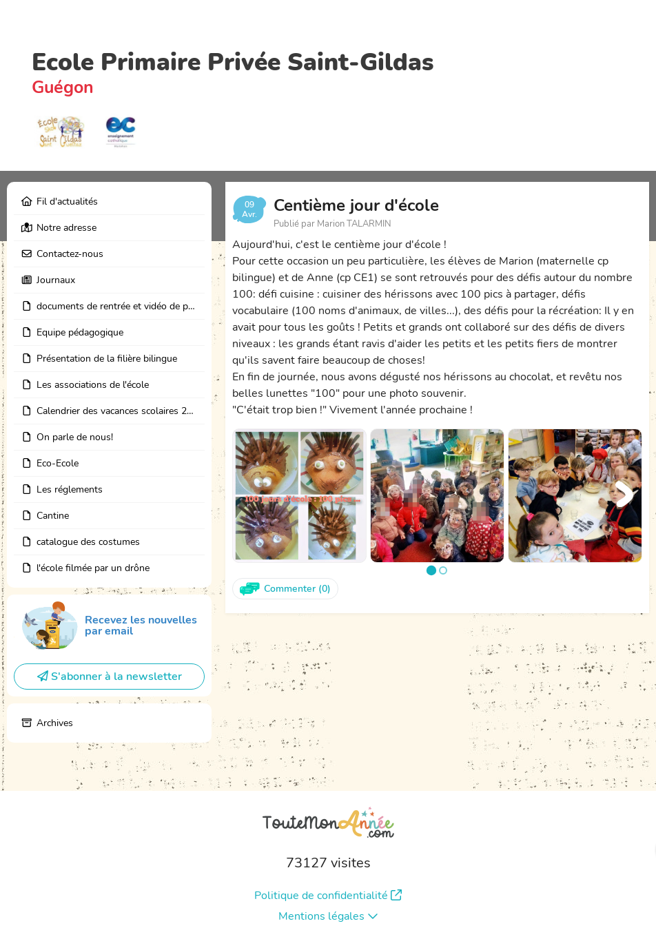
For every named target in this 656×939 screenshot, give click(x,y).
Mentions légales (328, 916)
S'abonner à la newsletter (109, 676)
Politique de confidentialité (328, 895)
